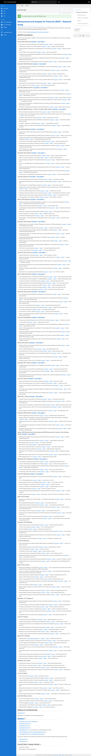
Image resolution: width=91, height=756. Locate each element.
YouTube (33, 41)
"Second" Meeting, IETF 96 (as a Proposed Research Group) (32, 732)
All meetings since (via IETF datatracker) (28, 721)
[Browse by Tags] (59, 2)
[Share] (80, 35)
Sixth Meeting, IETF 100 (24, 723)
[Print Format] (83, 35)
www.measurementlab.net (33, 638)
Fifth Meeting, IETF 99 (24, 725)
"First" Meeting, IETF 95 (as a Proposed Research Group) (31, 734)
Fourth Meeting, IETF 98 (24, 727)
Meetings (21, 718)
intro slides (41, 41)
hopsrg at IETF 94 (23, 739)
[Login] (88, 2)
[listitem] (82, 12)
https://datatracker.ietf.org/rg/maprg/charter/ (38, 32)
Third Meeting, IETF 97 (24, 730)
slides (51, 44)
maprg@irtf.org (21, 713)
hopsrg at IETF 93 (23, 741)
